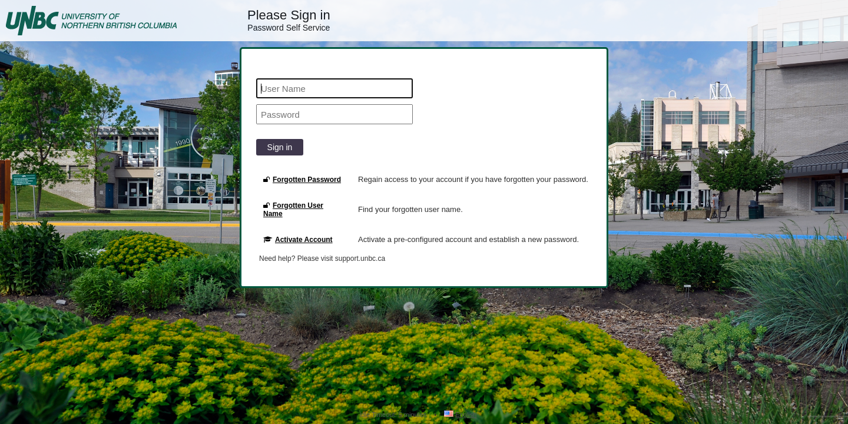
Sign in (280, 147)
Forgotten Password (302, 179)
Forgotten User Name (293, 209)
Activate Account (298, 240)
